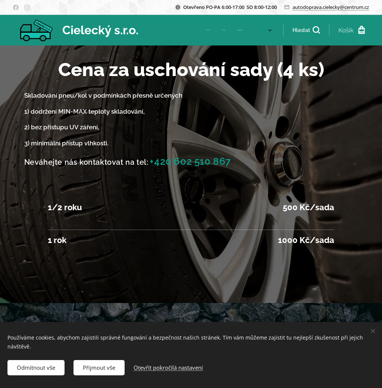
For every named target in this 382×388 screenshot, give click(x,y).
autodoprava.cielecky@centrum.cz (330, 7)
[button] (306, 30)
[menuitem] (184, 30)
